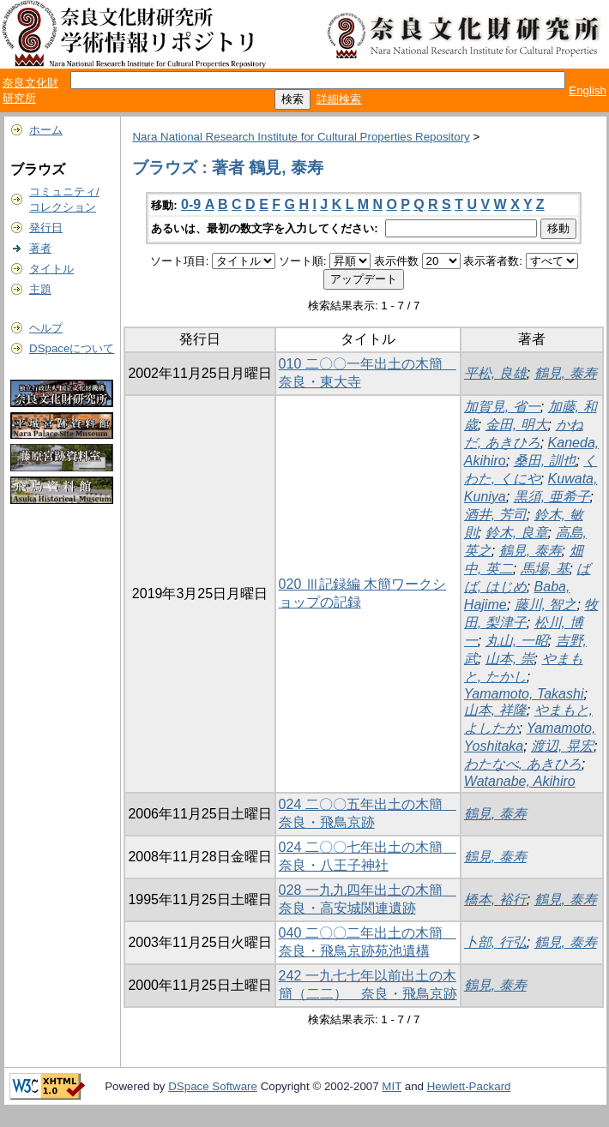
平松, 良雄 (495, 373)
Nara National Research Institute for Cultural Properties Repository (300, 136)
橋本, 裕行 (495, 899)
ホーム (46, 129)
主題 (40, 289)
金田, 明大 (516, 424)
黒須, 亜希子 (552, 496)
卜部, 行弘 (495, 942)
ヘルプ (46, 327)
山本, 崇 (509, 658)
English (587, 90)
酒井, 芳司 (495, 514)
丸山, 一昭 (516, 640)
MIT (391, 1086)
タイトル (51, 268)
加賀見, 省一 (502, 406)
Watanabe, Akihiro (520, 781)
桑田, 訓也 (545, 460)
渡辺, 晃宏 (562, 746)
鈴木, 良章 (516, 532)
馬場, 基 (545, 568)
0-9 (191, 204)
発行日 (46, 227)
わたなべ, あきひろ (523, 764)
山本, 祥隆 (495, 710)
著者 (40, 248)
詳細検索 (339, 99)
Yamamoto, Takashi (524, 693)
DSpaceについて (71, 348)
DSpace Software (212, 1086)
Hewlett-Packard (469, 1086)
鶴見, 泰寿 (565, 373)
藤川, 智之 (546, 604)
